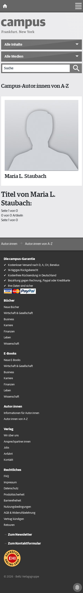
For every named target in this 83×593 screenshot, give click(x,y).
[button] (41, 44)
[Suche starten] (76, 68)
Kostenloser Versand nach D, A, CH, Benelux (33, 265)
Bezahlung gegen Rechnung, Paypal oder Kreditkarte (39, 280)
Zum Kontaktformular (24, 543)
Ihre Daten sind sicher (20, 286)
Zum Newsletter (20, 534)
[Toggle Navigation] (78, 6)
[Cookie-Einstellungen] (77, 587)
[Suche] (36, 68)
